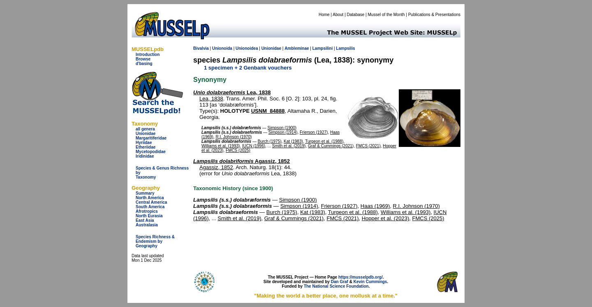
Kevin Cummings (370, 281)
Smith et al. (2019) (289, 146)
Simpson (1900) (282, 128)
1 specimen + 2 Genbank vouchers (248, 68)
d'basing (144, 63)
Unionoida (222, 48)
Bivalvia (201, 48)
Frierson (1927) (314, 132)
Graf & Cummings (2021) (331, 146)
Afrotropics (147, 211)
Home (324, 14)
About (338, 14)
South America (150, 207)
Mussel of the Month (386, 14)
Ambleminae (296, 48)
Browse (143, 59)
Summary (145, 193)
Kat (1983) (293, 141)
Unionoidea (247, 48)
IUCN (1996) (253, 146)
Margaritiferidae (151, 138)
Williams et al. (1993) (220, 146)
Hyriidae (144, 142)
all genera (145, 129)
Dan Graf (339, 281)
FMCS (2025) (238, 150)
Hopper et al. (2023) (385, 218)
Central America (151, 202)
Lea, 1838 (232, 92)
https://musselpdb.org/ (360, 277)
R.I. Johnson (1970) (233, 137)
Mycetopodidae (151, 151)
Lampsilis (345, 48)
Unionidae (145, 133)
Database (356, 14)
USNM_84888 (268, 111)
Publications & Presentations (434, 14)
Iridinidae (145, 156)
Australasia (147, 225)
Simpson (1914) (283, 132)
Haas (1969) (375, 206)
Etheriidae (145, 147)
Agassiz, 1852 (241, 161)
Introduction (148, 54)
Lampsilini (322, 48)
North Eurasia (149, 216)
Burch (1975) (270, 141)
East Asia (145, 220)
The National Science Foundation (336, 286)
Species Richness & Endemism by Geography (155, 241)
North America (150, 197)
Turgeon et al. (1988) (324, 141)
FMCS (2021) (368, 146)
